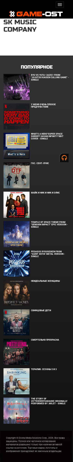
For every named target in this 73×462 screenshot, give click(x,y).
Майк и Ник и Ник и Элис (45, 192)
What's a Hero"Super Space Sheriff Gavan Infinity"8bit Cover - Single (47, 136)
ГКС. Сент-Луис (40, 163)
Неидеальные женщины (45, 281)
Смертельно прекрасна (45, 340)
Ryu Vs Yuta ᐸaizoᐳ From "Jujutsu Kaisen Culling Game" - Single (50, 77)
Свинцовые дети (41, 310)
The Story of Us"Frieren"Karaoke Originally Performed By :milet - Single (49, 401)
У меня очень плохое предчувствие (43, 105)
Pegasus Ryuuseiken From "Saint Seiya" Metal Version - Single (48, 254)
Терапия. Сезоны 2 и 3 (44, 369)
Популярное (36, 67)
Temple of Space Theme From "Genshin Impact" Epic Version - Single (49, 224)
